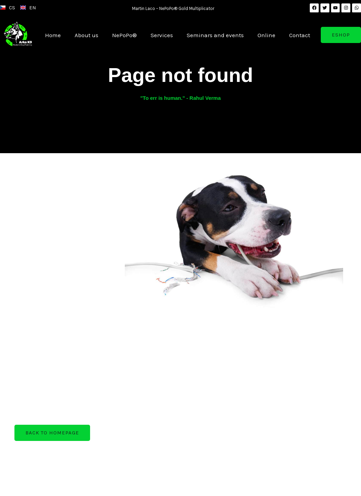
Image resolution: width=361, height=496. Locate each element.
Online (266, 35)
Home (53, 35)
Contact (299, 35)
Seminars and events (215, 35)
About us (86, 35)
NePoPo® (124, 35)
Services (162, 35)
